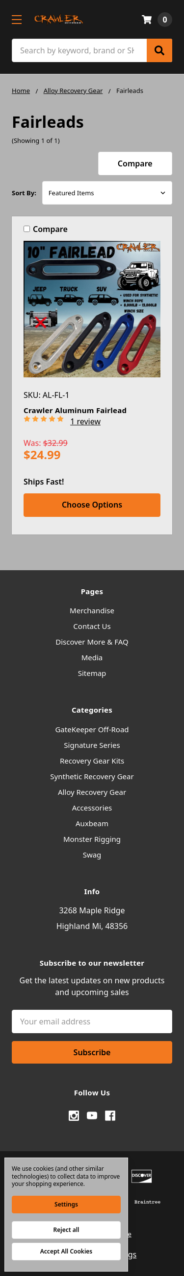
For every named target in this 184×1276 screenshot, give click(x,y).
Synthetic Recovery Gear (91, 776)
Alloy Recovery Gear (92, 792)
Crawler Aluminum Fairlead (75, 410)
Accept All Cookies (66, 1251)
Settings (66, 1204)
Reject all (66, 1230)
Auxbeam (92, 823)
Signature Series (92, 745)
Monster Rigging (92, 839)
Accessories (92, 807)
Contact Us (91, 626)
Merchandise (92, 610)
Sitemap (92, 673)
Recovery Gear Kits (92, 761)
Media (92, 657)
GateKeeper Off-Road (92, 729)
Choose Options (92, 504)
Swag (92, 854)
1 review (85, 421)
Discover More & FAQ (91, 642)
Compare (135, 163)
